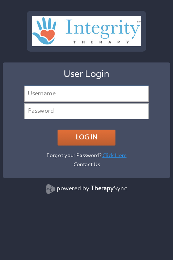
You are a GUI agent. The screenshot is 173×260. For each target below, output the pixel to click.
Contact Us (86, 165)
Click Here (114, 156)
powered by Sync (92, 189)
